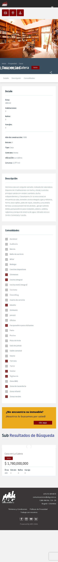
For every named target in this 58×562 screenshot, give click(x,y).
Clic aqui (43, 422)
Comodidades (29, 78)
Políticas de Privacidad (38, 509)
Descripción (16, 78)
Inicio (4, 63)
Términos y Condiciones (17, 509)
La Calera (18, 158)
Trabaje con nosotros (29, 512)
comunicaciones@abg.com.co (44, 497)
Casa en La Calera (14, 453)
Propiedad (12, 63)
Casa (21, 63)
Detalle (6, 78)
